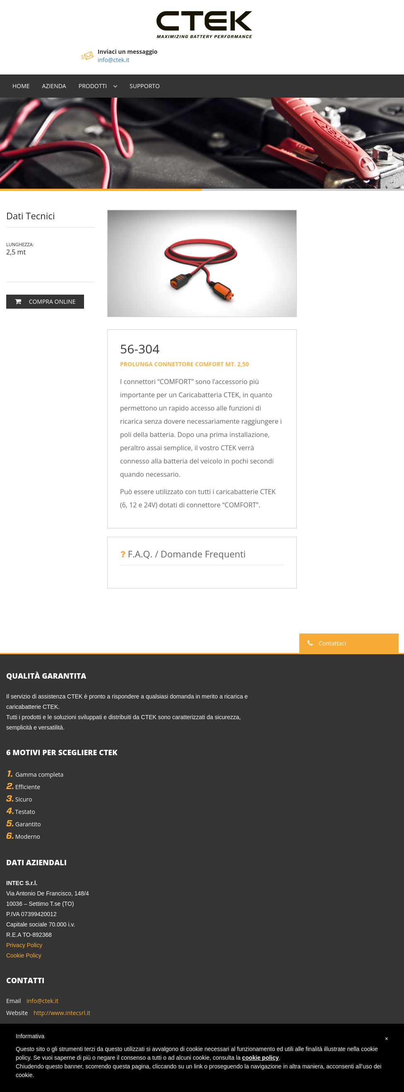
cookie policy (260, 1057)
